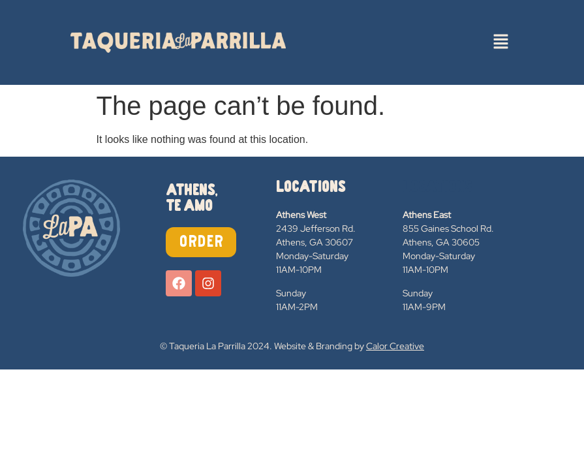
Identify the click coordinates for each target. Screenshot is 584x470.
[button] (500, 42)
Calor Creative (395, 346)
